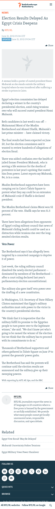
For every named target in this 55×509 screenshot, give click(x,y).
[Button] (49, 45)
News (5, 12)
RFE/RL (8, 30)
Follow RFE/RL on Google (33, 505)
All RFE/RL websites (10, 505)
